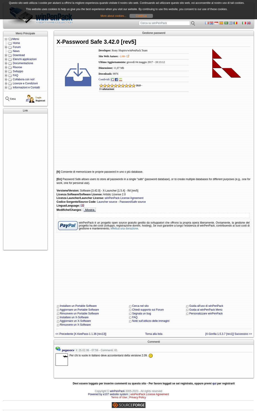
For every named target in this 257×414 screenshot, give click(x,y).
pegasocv (68, 350)
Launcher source (107, 201)
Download (19, 55)
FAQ (15, 75)
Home (16, 43)
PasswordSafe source (133, 201)
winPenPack (117, 391)
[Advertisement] (25, 181)
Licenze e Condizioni (25, 83)
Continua (141, 15)
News (16, 51)
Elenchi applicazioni (24, 59)
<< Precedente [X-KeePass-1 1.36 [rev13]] (81, 334)
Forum (17, 47)
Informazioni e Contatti (26, 87)
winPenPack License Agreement (124, 198)
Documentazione (23, 63)
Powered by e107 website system (108, 394)
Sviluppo (18, 71)
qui (214, 383)
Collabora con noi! (24, 79)
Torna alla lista (153, 334)
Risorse (17, 67)
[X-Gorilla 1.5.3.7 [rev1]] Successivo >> (228, 334)
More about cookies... (113, 15)
